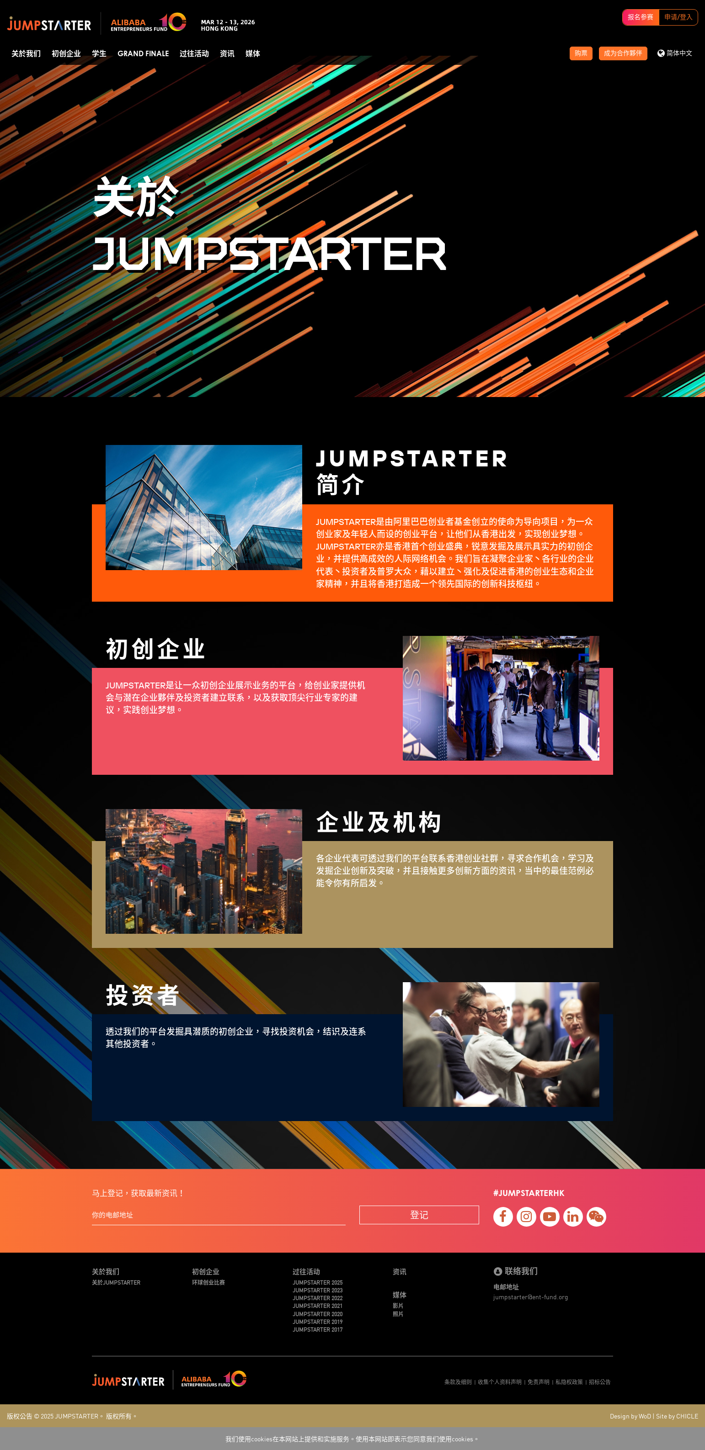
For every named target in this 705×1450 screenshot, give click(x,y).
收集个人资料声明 (500, 1382)
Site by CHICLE (677, 1415)
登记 (419, 1214)
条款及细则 (458, 1382)
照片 (398, 1314)
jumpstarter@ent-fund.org (530, 1296)
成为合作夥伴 (623, 53)
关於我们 (26, 54)
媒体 (253, 54)
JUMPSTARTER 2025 (317, 1282)
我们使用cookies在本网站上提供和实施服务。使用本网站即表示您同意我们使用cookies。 (352, 1438)
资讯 (227, 54)
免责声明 (539, 1382)
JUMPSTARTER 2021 (317, 1305)
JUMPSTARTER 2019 (317, 1321)
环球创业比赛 (208, 1282)
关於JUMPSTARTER (116, 1282)
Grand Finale (143, 54)
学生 (99, 54)
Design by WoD (630, 1415)
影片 (398, 1305)
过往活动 (194, 54)
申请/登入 (678, 17)
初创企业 (66, 54)
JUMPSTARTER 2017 (317, 1329)
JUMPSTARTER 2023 (317, 1290)
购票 (581, 53)
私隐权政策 (569, 1382)
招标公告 (600, 1382)
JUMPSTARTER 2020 (317, 1314)
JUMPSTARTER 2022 (317, 1298)
